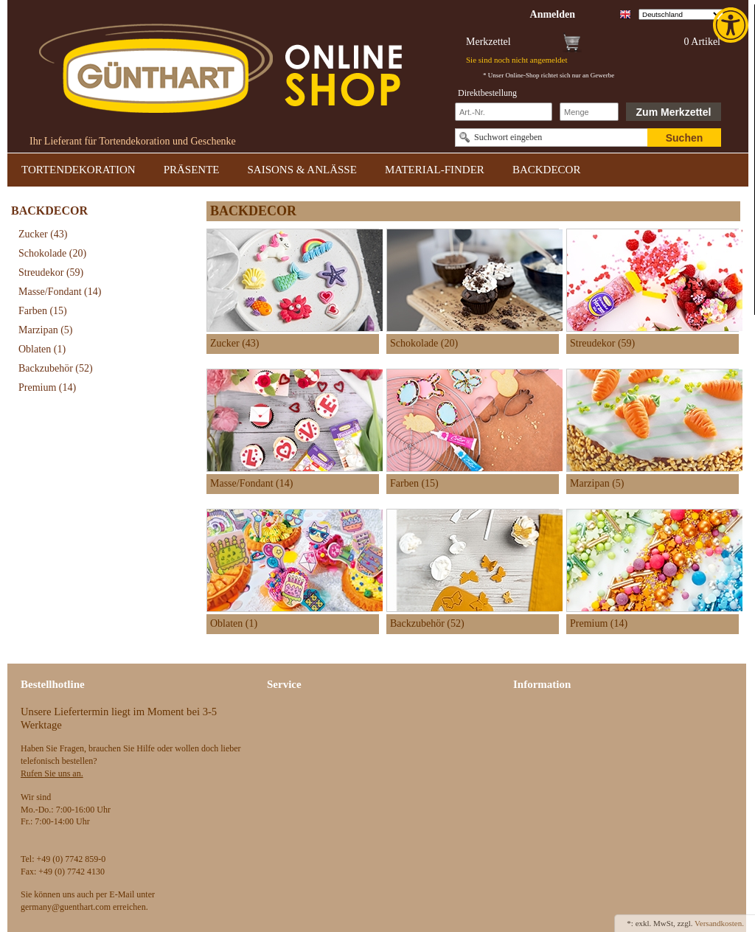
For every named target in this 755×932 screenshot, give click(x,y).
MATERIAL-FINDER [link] (434, 169)
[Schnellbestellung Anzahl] (589, 111)
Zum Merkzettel (673, 112)
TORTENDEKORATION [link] (78, 169)
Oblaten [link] (42, 349)
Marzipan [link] (45, 329)
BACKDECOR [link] (546, 169)
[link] (732, 25)
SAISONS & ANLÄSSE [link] (302, 169)
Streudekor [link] (50, 272)
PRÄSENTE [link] (192, 169)
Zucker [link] (42, 234)
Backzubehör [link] (55, 368)
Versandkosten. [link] (719, 923)
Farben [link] (42, 310)
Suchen (684, 138)
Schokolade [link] (52, 253)
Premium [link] (47, 387)
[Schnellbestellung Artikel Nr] (503, 111)
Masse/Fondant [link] (59, 291)
